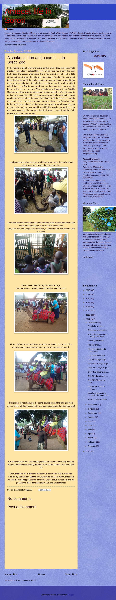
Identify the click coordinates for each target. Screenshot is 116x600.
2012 (88, 315)
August (91, 417)
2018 (88, 290)
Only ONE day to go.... (97, 355)
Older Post (71, 574)
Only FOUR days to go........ (99, 368)
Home (41, 574)
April (90, 434)
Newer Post (11, 574)
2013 (88, 311)
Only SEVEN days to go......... (96, 381)
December (92, 322)
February (92, 442)
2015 (88, 303)
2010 (88, 451)
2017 (88, 294)
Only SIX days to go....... (98, 376)
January (91, 446)
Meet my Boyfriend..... (97, 341)
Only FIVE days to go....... (98, 372)
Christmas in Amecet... (97, 330)
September (93, 413)
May (90, 429)
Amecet (10, 29)
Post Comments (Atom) (26, 580)
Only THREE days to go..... (99, 364)
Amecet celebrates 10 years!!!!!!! (97, 350)
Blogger (71, 595)
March (91, 438)
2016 (88, 298)
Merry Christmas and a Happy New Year (97, 335)
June (90, 425)
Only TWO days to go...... (98, 359)
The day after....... (95, 345)
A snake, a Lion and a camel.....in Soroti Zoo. (98, 394)
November (92, 405)
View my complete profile (15, 45)
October (91, 409)
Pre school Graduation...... (99, 399)
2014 (88, 307)
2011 (88, 319)
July (90, 421)
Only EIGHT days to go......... (96, 387)
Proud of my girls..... (96, 326)
